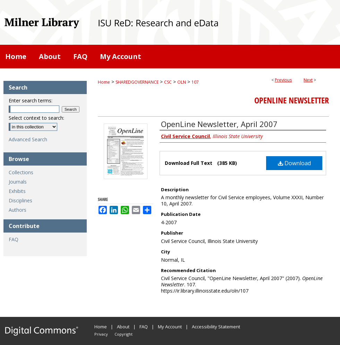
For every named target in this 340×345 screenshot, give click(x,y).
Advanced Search (28, 139)
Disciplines (20, 200)
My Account (170, 326)
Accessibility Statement (216, 326)
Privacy (101, 334)
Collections (21, 172)
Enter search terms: (30, 100)
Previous (283, 80)
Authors (17, 210)
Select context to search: (36, 118)
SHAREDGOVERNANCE (137, 82)
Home (104, 82)
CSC (168, 82)
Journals (18, 181)
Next (308, 80)
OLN (181, 82)
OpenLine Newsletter (291, 100)
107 (195, 82)
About (123, 326)
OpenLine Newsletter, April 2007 (219, 124)
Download (294, 163)
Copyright (123, 334)
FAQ (13, 239)
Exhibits (17, 191)
